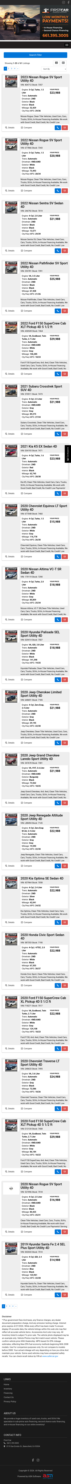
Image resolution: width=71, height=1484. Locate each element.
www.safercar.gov (50, 1356)
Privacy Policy (10, 1401)
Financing (8, 1393)
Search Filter (35, 55)
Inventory (8, 1389)
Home (6, 1384)
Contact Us (9, 1397)
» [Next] (17, 69)
